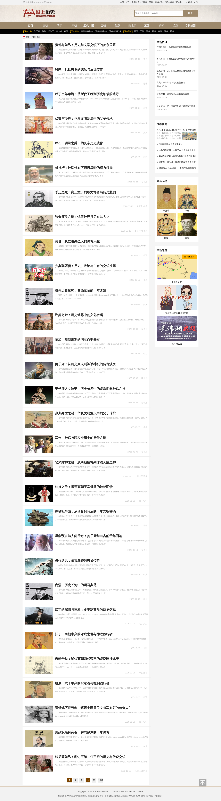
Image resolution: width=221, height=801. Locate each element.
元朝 (139, 2)
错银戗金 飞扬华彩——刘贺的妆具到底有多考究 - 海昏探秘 (176, 169)
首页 (30, 25)
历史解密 (170, 2)
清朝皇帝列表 (115, 31)
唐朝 (103, 25)
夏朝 (162, 2)
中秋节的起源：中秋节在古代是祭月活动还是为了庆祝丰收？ (176, 151)
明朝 (59, 25)
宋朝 (74, 25)
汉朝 (161, 25)
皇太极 (59, 31)
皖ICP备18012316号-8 (134, 792)
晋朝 (145, 2)
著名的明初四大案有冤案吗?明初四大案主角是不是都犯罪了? (177, 157)
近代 (128, 2)
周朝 (151, 2)
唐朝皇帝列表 (87, 31)
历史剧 (179, 2)
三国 (146, 25)
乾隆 (44, 31)
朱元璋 (37, 31)
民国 (134, 2)
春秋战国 (190, 25)
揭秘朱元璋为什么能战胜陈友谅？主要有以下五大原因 (176, 163)
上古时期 (188, 2)
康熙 (66, 31)
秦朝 (176, 25)
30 (94, 780)
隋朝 (117, 25)
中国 (122, 2)
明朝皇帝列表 (101, 31)
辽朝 (172, 31)
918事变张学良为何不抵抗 (170, 144)
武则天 (51, 31)
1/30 (100, 780)
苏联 (196, 2)
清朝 (45, 25)
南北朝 (132, 25)
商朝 (157, 2)
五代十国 (88, 25)
